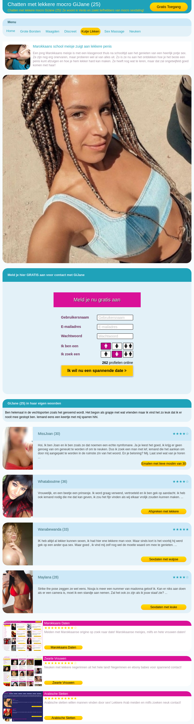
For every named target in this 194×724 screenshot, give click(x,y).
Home (10, 31)
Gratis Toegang (169, 7)
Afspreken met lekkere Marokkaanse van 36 (164, 512)
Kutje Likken (91, 31)
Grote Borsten (30, 31)
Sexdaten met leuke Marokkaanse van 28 (164, 607)
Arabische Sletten (63, 718)
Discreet (70, 31)
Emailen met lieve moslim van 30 (163, 463)
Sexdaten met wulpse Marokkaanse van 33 (163, 560)
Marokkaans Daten (63, 647)
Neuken (135, 31)
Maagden (52, 31)
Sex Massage (114, 31)
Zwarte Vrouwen (64, 682)
